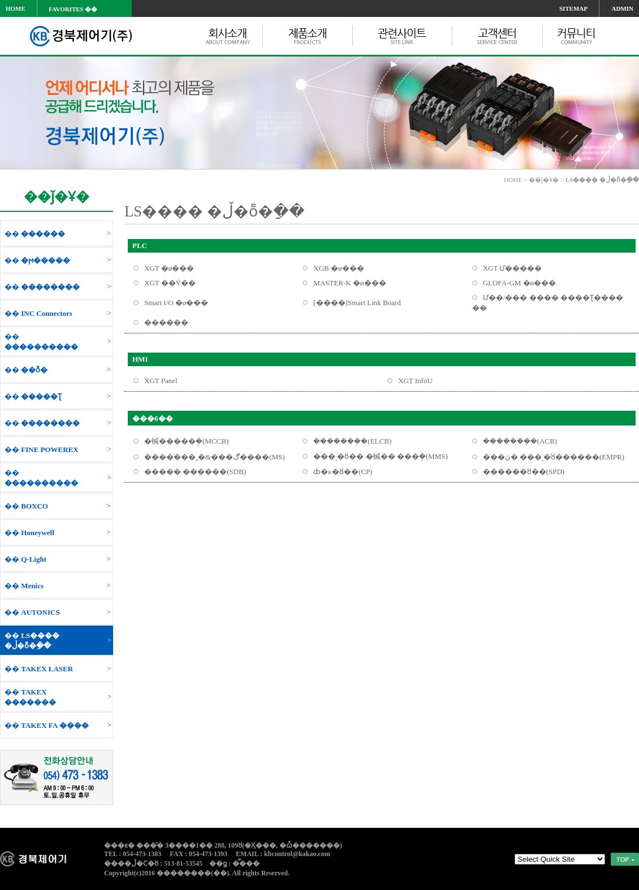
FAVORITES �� (73, 9)
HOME (15, 8)
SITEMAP (573, 8)
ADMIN (623, 8)
